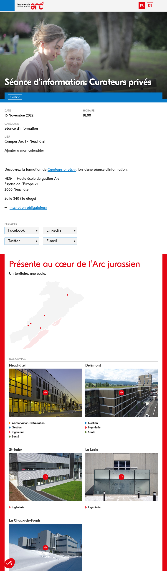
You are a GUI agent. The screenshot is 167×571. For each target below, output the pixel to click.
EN (150, 5)
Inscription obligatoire (27, 208)
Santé (15, 436)
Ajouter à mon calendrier (24, 150)
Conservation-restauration (28, 423)
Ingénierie (18, 432)
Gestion (17, 427)
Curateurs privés (60, 170)
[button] (7, 5)
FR (142, 5)
